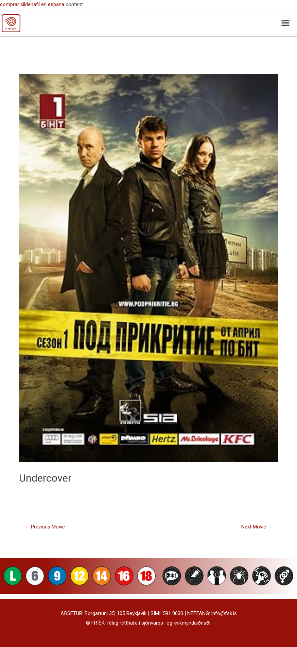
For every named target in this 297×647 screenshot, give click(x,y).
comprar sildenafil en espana (32, 4)
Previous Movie (44, 527)
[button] (285, 23)
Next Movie (257, 527)
